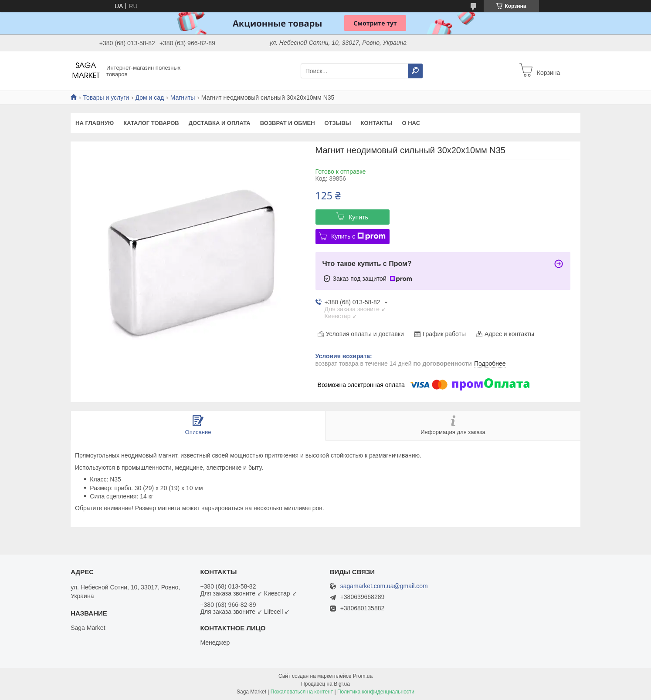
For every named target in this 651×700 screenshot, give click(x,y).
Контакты (377, 123)
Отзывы (338, 123)
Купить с (358, 236)
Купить (358, 217)
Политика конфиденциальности (375, 692)
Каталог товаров (151, 123)
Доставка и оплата (220, 123)
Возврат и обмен (287, 123)
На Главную (94, 123)
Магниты (182, 97)
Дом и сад (150, 97)
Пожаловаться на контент (302, 692)
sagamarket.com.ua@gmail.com (384, 586)
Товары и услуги (106, 97)
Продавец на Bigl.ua (325, 684)
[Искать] (415, 71)
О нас (411, 123)
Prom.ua (363, 676)
